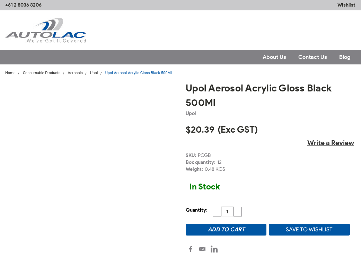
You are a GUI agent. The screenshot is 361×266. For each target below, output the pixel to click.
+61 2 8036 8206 (23, 5)
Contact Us (312, 57)
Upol (94, 73)
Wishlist (346, 5)
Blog (345, 57)
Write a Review (330, 143)
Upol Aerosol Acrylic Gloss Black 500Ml (138, 73)
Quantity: (197, 210)
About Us (274, 57)
